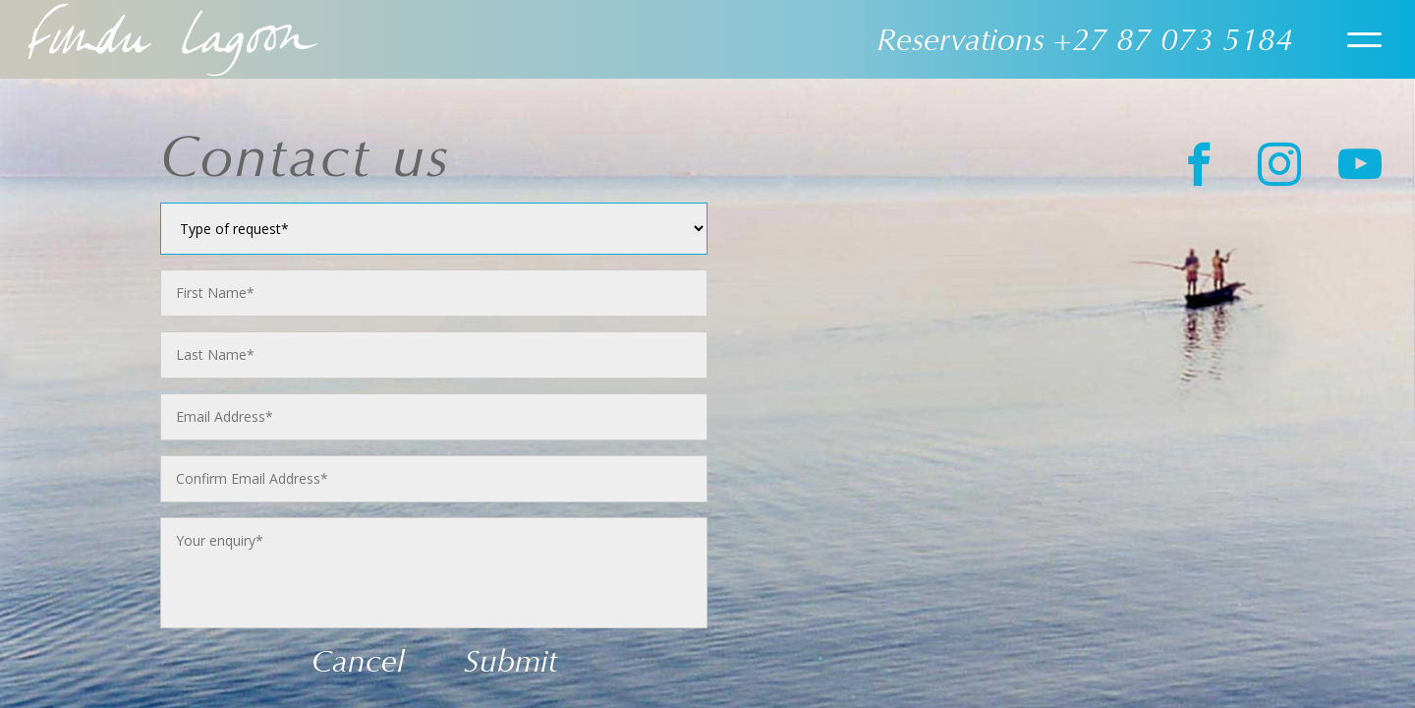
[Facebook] (1193, 165)
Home (173, 40)
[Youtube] (1353, 165)
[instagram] (1273, 165)
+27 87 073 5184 (1173, 39)
